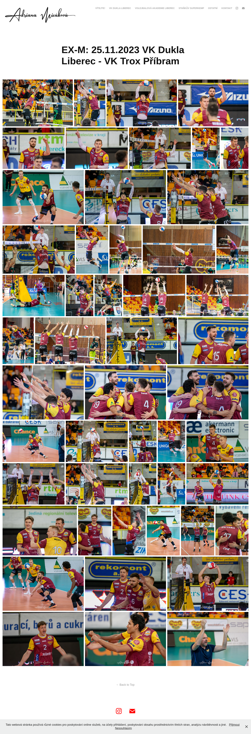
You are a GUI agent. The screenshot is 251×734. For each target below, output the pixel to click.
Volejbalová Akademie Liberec (155, 8)
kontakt (226, 8)
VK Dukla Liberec (120, 8)
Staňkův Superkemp (191, 8)
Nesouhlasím (123, 728)
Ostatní (212, 8)
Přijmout (234, 724)
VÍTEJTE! (100, 8)
